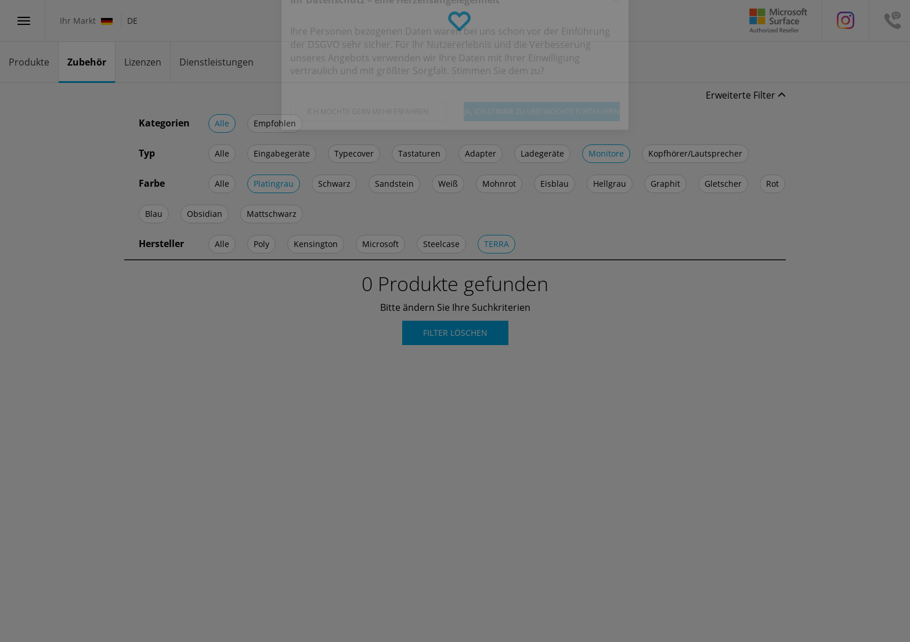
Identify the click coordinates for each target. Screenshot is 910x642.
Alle (222, 123)
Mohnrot (499, 183)
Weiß (448, 183)
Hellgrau (609, 183)
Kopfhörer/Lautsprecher (695, 153)
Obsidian (204, 213)
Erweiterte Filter (746, 95)
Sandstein (394, 183)
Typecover (354, 153)
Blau (153, 213)
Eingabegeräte (282, 153)
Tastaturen (419, 153)
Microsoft (380, 243)
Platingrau (274, 183)
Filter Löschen (455, 332)
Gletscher (723, 183)
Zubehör (86, 62)
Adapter (480, 153)
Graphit (665, 183)
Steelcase (441, 243)
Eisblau (554, 183)
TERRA (496, 243)
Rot (772, 183)
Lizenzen (142, 62)
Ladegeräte (542, 153)
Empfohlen (275, 123)
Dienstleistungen (216, 62)
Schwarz (334, 183)
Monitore (606, 153)
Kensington (316, 243)
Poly (261, 243)
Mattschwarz (272, 213)
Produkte (29, 62)
